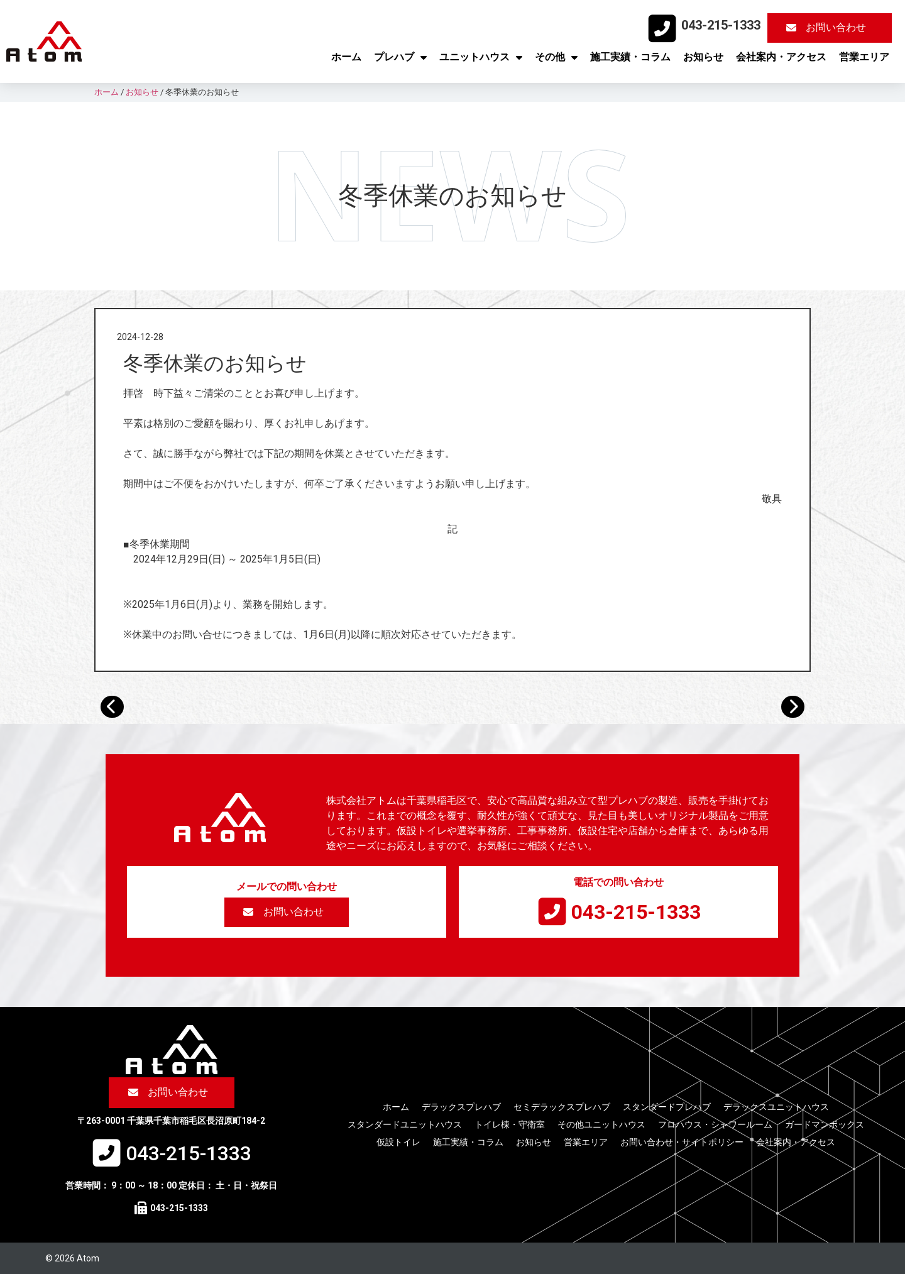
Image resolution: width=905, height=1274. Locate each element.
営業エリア (864, 57)
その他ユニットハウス (601, 1124)
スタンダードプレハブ (667, 1107)
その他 (556, 57)
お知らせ (703, 57)
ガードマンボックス (824, 1124)
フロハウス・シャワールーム (715, 1124)
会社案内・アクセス (781, 57)
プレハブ (400, 57)
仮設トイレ (398, 1142)
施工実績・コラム (630, 57)
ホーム (346, 57)
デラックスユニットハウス (776, 1107)
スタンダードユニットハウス (405, 1124)
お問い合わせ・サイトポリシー (681, 1142)
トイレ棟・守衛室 (509, 1124)
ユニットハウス (480, 57)
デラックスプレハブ (461, 1107)
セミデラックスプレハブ (561, 1107)
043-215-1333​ (720, 25)
